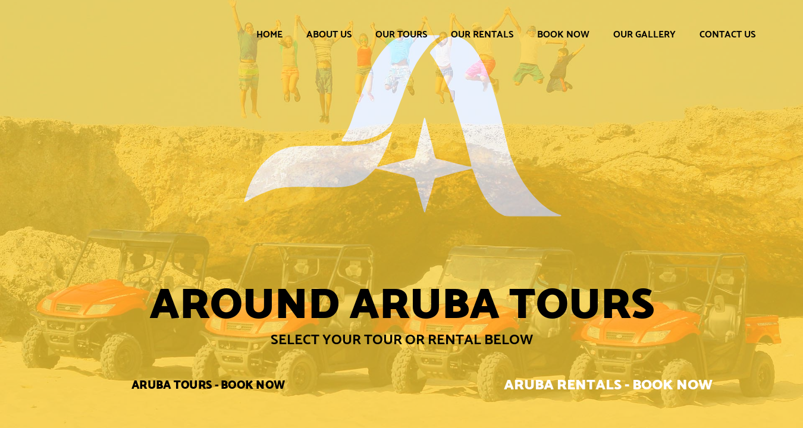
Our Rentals (482, 34)
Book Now (563, 34)
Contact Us (727, 34)
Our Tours (401, 34)
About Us (329, 34)
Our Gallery (644, 34)
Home (269, 34)
